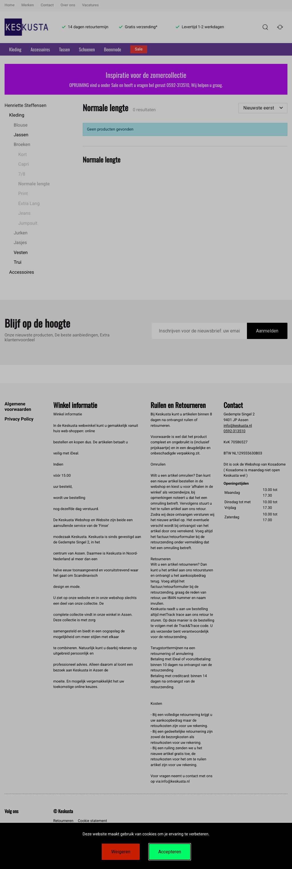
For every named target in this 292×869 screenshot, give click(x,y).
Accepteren (169, 851)
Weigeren (120, 851)
